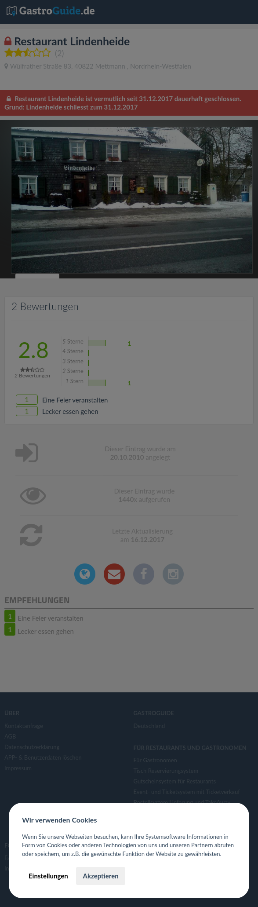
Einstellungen (48, 876)
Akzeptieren (100, 876)
